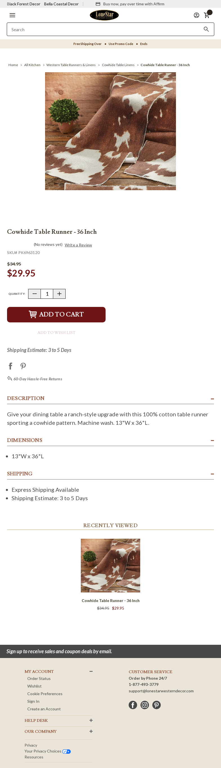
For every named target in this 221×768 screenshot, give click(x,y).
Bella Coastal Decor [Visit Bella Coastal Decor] (61, 3)
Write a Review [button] (78, 245)
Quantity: (16, 293)
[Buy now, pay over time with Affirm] (129, 4)
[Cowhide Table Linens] (118, 65)
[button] (12, 15)
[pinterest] (156, 705)
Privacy (30, 745)
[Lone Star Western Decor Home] (104, 14)
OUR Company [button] (40, 731)
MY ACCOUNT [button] (39, 671)
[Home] (13, 65)
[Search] (206, 29)
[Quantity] (47, 294)
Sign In (33, 701)
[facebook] (133, 705)
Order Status (39, 678)
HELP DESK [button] (36, 720)
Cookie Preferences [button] (44, 693)
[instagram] (144, 705)
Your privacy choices (47, 751)
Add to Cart (56, 315)
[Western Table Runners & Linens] (71, 65)
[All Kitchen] (32, 65)
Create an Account (44, 708)
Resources (33, 756)
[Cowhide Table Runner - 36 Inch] (165, 65)
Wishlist (34, 686)
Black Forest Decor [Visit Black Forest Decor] (23, 3)
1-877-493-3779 (144, 684)
